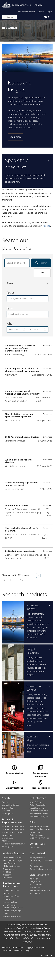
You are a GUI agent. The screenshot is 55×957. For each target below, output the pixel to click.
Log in (49, 11)
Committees (35, 847)
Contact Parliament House (41, 869)
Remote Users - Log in (12, 860)
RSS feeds (7, 877)
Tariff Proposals (36, 835)
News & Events (36, 802)
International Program (39, 816)
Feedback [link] (18, 950)
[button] (48, 17)
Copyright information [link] (35, 947)
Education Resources (39, 810)
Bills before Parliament (39, 826)
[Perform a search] (4, 17)
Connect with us (36, 866)
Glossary (7, 875)
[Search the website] (9, 17)
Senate (5, 802)
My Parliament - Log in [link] (12, 857)
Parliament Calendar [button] (26, 11)
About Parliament (37, 808)
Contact (41, 11)
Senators (6, 810)
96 (21, 580)
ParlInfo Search (9, 863)
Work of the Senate (10, 805)
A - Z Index (7, 872)
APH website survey (11, 866)
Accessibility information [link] (12, 947)
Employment (8, 869)
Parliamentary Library (38, 813)
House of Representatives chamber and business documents (13, 832)
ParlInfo (46, 225)
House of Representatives (13, 826)
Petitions (33, 863)
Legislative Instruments (39, 838)
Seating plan (7, 813)
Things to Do (35, 881)
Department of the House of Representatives (11, 899)
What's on (34, 878)
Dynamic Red (7, 808)
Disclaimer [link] (6, 950)
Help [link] (27, 950)
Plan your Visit (36, 887)
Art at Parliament (37, 884)
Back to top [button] (47, 955)
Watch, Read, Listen (38, 805)
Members (6, 841)
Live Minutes (7, 838)
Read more (16, 136)
